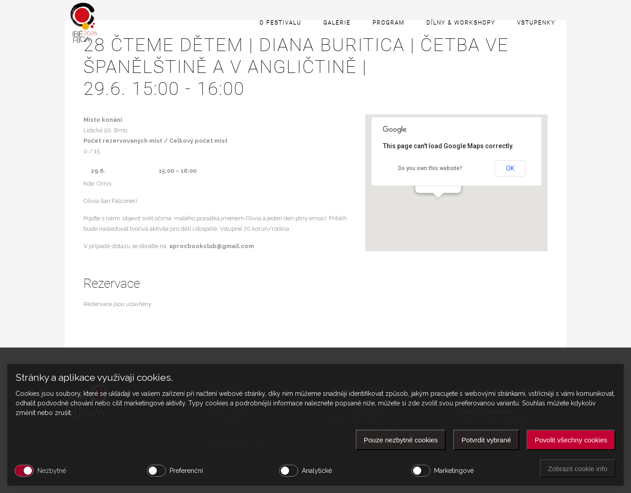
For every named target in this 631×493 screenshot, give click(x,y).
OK (510, 168)
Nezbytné (51, 470)
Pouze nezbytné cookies (401, 440)
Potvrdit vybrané (486, 440)
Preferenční (186, 470)
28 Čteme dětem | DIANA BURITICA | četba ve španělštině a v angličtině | (315, 67)
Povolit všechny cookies (571, 440)
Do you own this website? (430, 168)
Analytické (317, 470)
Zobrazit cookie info (577, 468)
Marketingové (454, 470)
